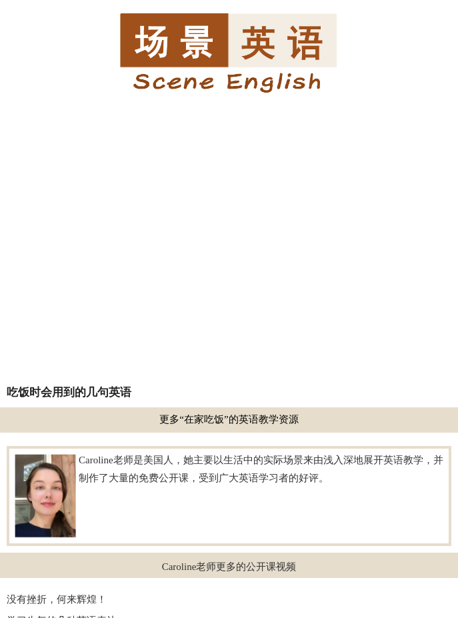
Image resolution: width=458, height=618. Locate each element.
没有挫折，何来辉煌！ (57, 599)
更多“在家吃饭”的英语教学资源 (228, 419)
